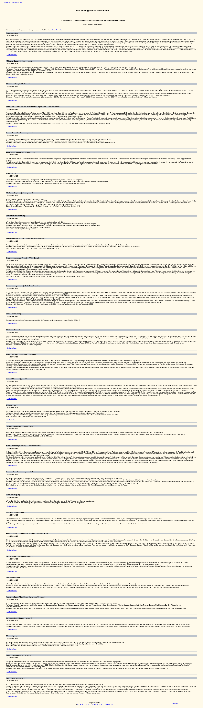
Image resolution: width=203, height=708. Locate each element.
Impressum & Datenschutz (13, 2)
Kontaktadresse (12, 55)
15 (99, 704)
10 (88, 704)
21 (112, 704)
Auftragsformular (56, 30)
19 (108, 704)
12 (93, 704)
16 (101, 704)
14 (97, 704)
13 (95, 704)
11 (90, 704)
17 (103, 704)
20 (110, 704)
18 (106, 704)
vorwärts (175, 703)
